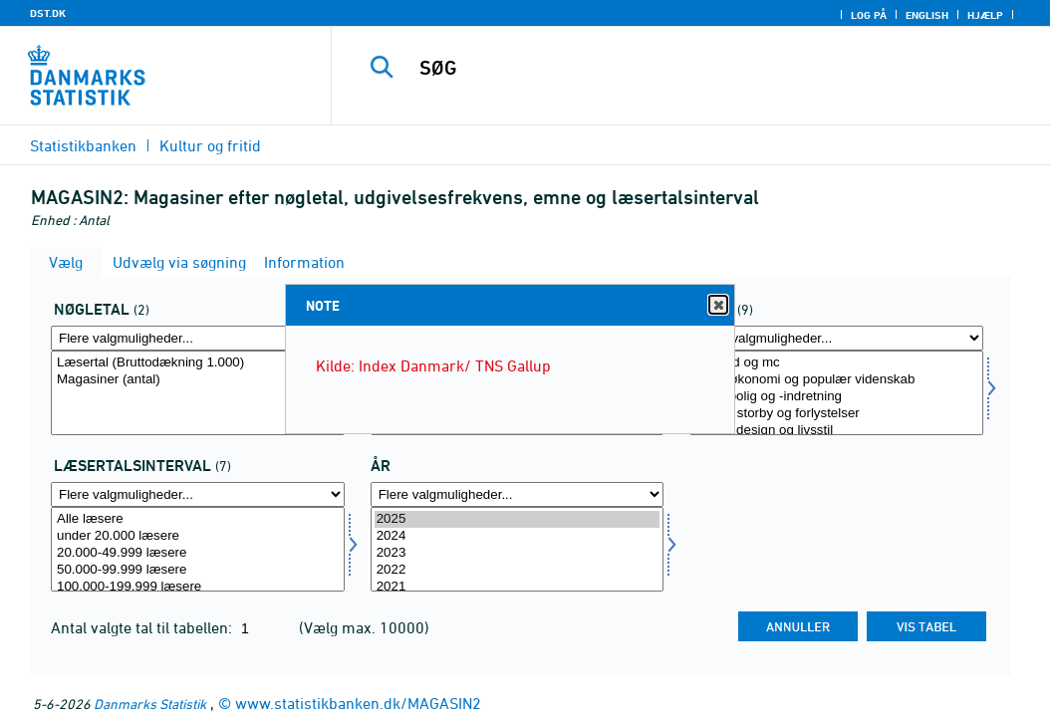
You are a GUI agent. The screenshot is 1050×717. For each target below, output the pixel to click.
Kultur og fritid (210, 145)
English (927, 15)
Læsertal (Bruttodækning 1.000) (198, 363)
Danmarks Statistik (150, 703)
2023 (517, 553)
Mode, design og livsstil (836, 430)
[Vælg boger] (836, 393)
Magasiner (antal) (198, 379)
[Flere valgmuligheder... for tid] (517, 494)
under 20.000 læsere (198, 536)
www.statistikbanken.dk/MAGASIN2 (358, 703)
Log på (869, 15)
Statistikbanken (83, 145)
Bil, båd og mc (836, 363)
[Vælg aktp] (198, 393)
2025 (517, 519)
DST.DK (48, 13)
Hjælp (985, 15)
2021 (517, 587)
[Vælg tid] (517, 549)
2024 (517, 536)
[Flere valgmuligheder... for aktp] (198, 338)
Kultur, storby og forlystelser (836, 413)
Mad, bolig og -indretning (836, 396)
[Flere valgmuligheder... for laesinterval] (198, 494)
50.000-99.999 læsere (198, 570)
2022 (517, 570)
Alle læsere (198, 519)
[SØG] (695, 68)
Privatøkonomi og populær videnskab (836, 379)
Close (717, 305)
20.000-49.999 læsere (198, 553)
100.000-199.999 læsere (198, 587)
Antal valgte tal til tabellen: (143, 627)
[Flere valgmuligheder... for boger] (836, 338)
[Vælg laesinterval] (198, 549)
